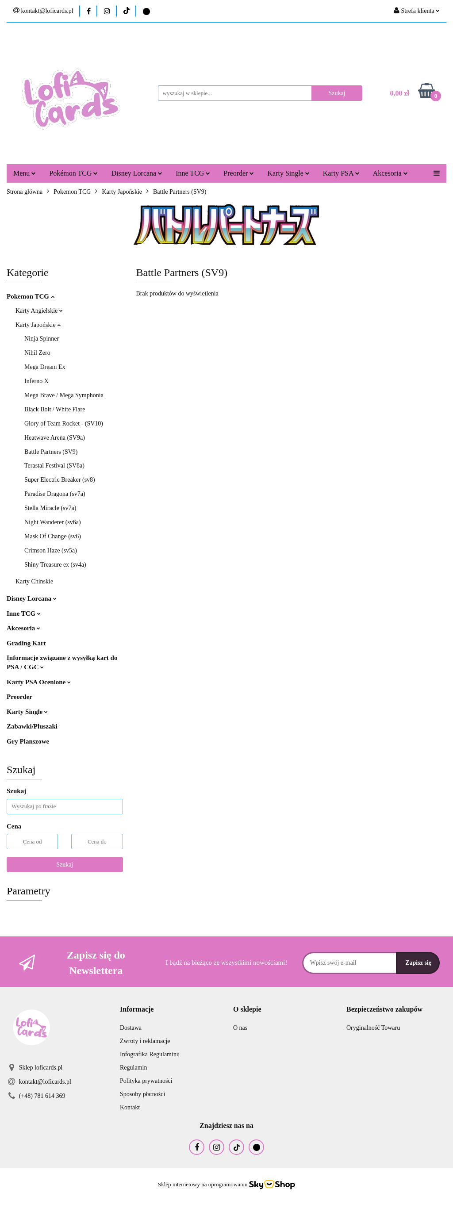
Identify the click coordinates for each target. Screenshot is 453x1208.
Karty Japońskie (38, 325)
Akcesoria (390, 173)
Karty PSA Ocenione (39, 682)
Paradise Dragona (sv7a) (54, 494)
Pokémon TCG (73, 173)
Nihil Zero (37, 352)
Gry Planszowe (28, 741)
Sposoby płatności (142, 1094)
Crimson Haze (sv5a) (50, 550)
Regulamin (133, 1067)
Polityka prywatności (146, 1081)
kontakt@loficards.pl (45, 1081)
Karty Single (288, 173)
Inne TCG (193, 173)
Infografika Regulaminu (150, 1054)
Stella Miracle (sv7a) (50, 508)
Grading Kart (26, 643)
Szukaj (64, 864)
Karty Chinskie (34, 581)
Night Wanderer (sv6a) (52, 522)
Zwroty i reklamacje (145, 1041)
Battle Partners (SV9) (51, 452)
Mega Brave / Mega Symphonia (64, 395)
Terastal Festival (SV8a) (54, 465)
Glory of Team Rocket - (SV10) (63, 423)
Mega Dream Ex (44, 367)
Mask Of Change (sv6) (52, 536)
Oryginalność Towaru (373, 1027)
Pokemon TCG (30, 296)
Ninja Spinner (41, 338)
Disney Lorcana (136, 173)
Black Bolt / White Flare (54, 409)
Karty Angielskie (39, 310)
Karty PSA (341, 173)
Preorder (238, 173)
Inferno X (36, 381)
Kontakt (130, 1107)
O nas (240, 1027)
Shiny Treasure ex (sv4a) (55, 564)
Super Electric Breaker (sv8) (59, 479)
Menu (24, 173)
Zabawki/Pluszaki (32, 726)
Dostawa (131, 1027)
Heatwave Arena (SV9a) (54, 437)
